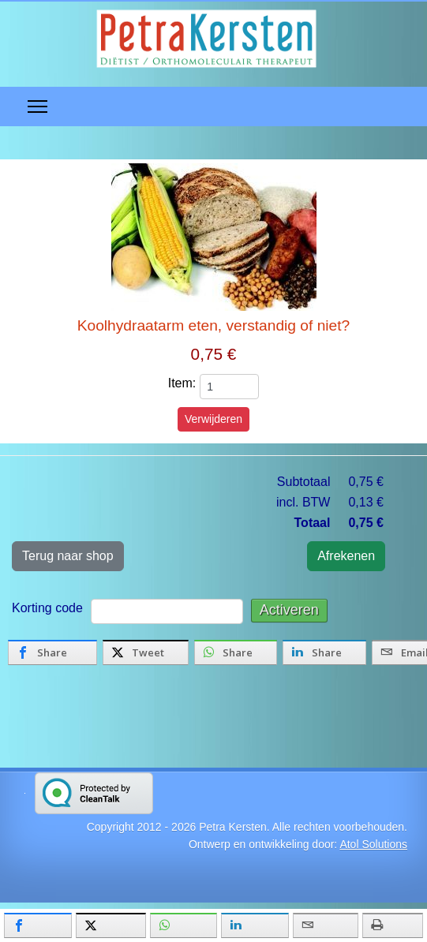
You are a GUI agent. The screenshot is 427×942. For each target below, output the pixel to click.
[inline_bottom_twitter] (146, 652)
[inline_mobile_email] (325, 925)
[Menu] (37, 106)
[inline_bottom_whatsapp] (235, 652)
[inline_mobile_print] (392, 925)
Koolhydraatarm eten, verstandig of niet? (213, 325)
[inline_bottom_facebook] (52, 652)
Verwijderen (213, 419)
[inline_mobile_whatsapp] (183, 925)
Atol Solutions (373, 844)
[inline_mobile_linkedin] (255, 925)
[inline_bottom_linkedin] (324, 652)
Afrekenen (346, 556)
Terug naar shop (68, 556)
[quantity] (229, 386)
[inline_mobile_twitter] (111, 925)
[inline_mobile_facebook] (38, 925)
